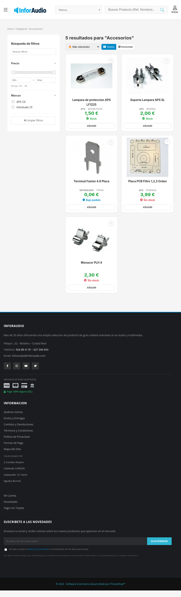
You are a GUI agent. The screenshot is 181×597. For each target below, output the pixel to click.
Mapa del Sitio (12, 455)
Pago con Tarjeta (14, 514)
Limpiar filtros (33, 120)
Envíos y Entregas (14, 424)
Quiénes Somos (13, 418)
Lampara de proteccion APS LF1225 (91, 103)
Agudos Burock (12, 487)
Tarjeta (108, 46)
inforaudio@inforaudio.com (28, 362)
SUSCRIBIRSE (159, 547)
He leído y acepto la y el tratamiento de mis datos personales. (49, 555)
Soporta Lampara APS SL (147, 100)
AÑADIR (91, 127)
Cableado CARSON (14, 475)
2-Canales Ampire (14, 468)
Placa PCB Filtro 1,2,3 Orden (147, 184)
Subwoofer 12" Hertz (15, 481)
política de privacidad (38, 555)
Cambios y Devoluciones (18, 431)
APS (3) (19, 101)
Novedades (10, 508)
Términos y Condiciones (18, 437)
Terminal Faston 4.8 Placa (91, 184)
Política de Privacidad (17, 443)
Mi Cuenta (10, 502)
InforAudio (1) (22, 107)
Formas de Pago (13, 449)
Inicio (10, 28)
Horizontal (125, 46)
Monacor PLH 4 (91, 268)
